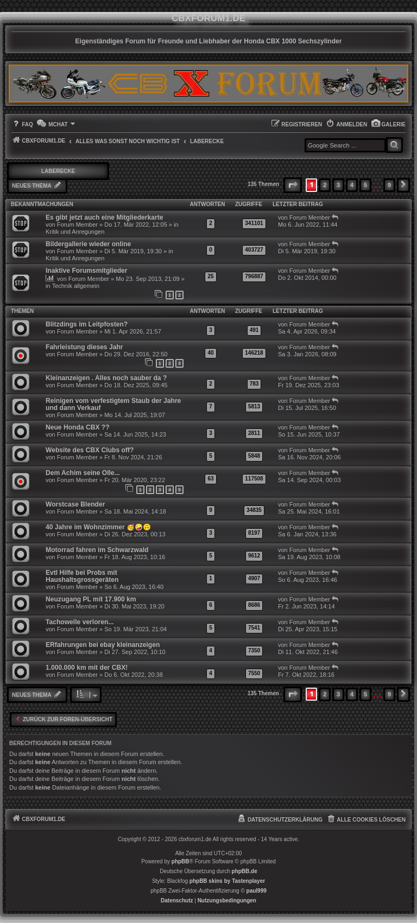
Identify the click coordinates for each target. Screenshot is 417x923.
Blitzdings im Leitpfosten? (87, 324)
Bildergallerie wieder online (88, 244)
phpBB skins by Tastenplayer (227, 881)
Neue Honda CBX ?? (78, 427)
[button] (292, 185)
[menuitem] (388, 124)
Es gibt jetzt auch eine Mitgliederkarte (104, 217)
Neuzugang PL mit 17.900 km (91, 599)
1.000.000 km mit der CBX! (87, 667)
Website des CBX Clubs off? (90, 450)
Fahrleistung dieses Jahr (84, 347)
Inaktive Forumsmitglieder (87, 270)
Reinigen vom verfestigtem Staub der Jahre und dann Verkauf (113, 404)
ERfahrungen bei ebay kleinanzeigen (103, 645)
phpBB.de (244, 871)
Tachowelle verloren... (79, 622)
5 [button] (365, 185)
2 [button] (324, 185)
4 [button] (351, 185)
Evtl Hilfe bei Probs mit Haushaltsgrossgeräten (82, 576)
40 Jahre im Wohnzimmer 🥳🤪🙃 (98, 527)
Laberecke (58, 171)
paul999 (257, 891)
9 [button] (389, 185)
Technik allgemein (75, 286)
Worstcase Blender (75, 504)
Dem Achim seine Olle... (83, 473)
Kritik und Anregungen (75, 231)
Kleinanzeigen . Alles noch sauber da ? (106, 378)
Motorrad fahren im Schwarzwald (97, 550)
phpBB (180, 861)
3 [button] (338, 185)
